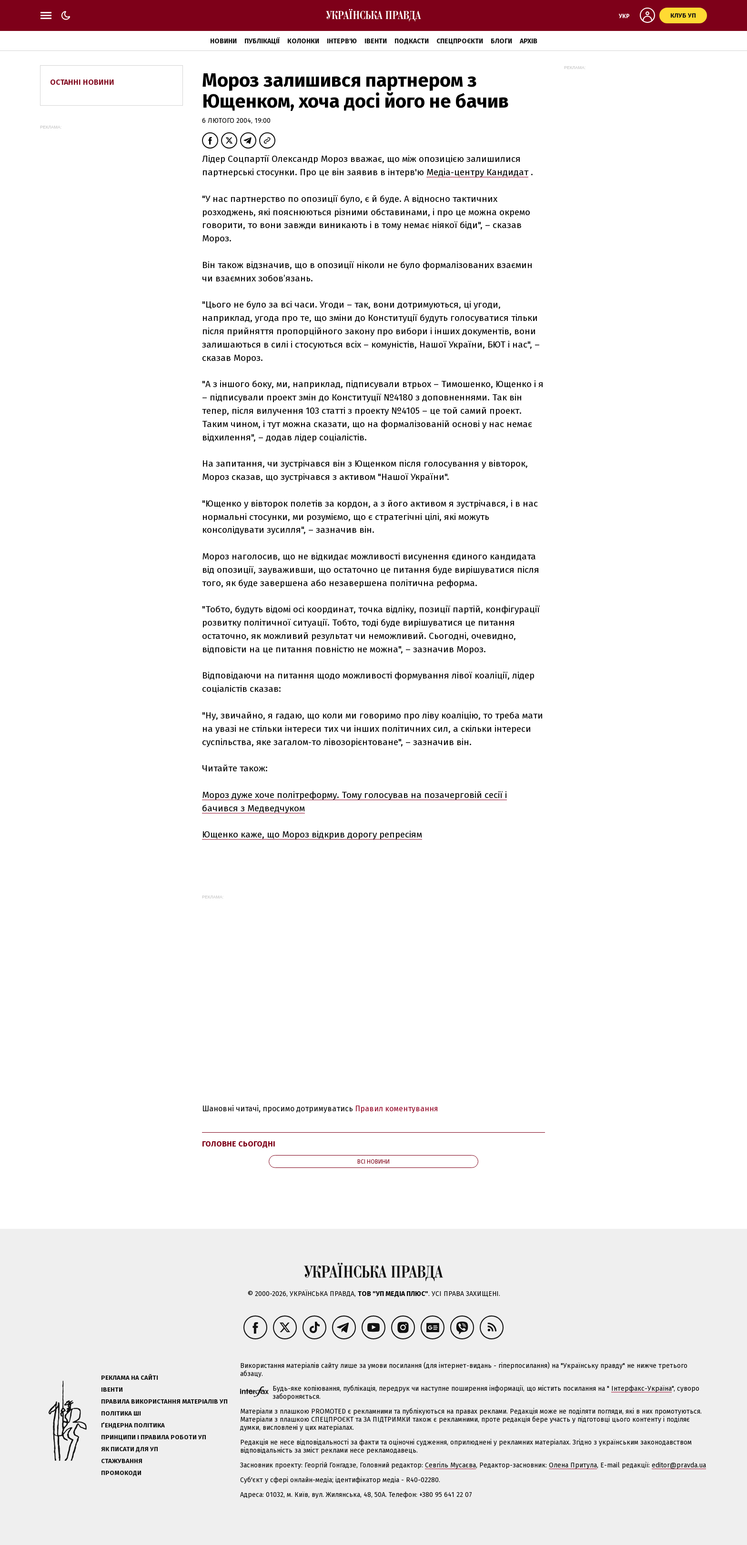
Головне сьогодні (238, 1143)
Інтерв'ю (342, 41)
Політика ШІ (121, 1413)
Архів (528, 41)
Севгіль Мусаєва (450, 1465)
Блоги (501, 41)
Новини (223, 41)
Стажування (121, 1461)
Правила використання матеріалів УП (164, 1401)
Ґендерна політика (133, 1425)
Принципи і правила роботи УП (153, 1437)
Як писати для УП (129, 1449)
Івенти (375, 41)
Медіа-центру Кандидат (477, 172)
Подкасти (411, 41)
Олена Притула (573, 1465)
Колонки (303, 41)
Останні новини (82, 82)
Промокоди (121, 1472)
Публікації (262, 41)
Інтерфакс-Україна (641, 1389)
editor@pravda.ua (679, 1465)
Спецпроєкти (459, 41)
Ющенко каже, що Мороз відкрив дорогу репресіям (312, 834)
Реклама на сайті (129, 1377)
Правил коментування (396, 1108)
